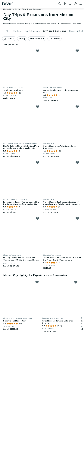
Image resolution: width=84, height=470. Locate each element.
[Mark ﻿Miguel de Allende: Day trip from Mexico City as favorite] (77, 51)
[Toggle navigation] (80, 4)
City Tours (17, 31)
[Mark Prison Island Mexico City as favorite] (37, 282)
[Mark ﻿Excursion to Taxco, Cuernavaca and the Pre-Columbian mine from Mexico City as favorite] (37, 162)
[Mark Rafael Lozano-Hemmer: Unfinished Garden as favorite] (75, 282)
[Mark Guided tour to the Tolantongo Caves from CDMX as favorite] (77, 106)
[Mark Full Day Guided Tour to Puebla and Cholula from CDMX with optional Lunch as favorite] (37, 218)
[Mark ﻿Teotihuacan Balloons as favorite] (37, 51)
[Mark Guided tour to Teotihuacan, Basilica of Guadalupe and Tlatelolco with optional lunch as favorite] (77, 162)
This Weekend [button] (37, 38)
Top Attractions (32, 31)
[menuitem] (7, 31)
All (7, 31)
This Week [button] (54, 38)
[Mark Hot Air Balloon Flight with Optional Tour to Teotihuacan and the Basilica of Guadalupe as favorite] (37, 106)
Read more (76, 24)
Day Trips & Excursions (54, 31)
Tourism (18, 9)
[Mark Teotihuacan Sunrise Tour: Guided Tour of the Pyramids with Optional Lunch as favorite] (77, 218)
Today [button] (22, 38)
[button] (33, 9)
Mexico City (7, 9)
